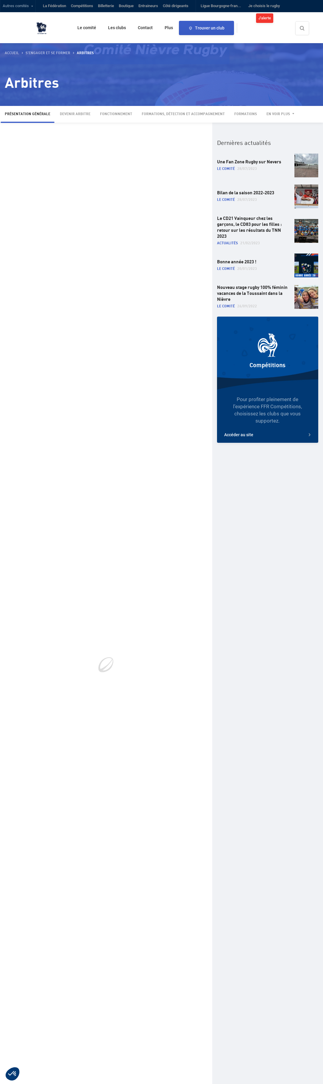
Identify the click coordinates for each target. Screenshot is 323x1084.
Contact (145, 27)
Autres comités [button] (16, 6)
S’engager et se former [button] (48, 53)
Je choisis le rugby (264, 6)
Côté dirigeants (175, 6)
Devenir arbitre (75, 114)
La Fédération (54, 6)
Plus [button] (169, 27)
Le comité (86, 27)
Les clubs (117, 27)
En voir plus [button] (278, 114)
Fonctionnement (116, 114)
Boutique (126, 6)
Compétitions (82, 6)
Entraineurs (148, 6)
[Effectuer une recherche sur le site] (307, 28)
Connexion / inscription (299, 18)
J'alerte (264, 18)
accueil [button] (12, 53)
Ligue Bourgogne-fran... (221, 6)
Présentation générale (27, 114)
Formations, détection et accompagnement (183, 114)
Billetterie (106, 6)
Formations (245, 114)
